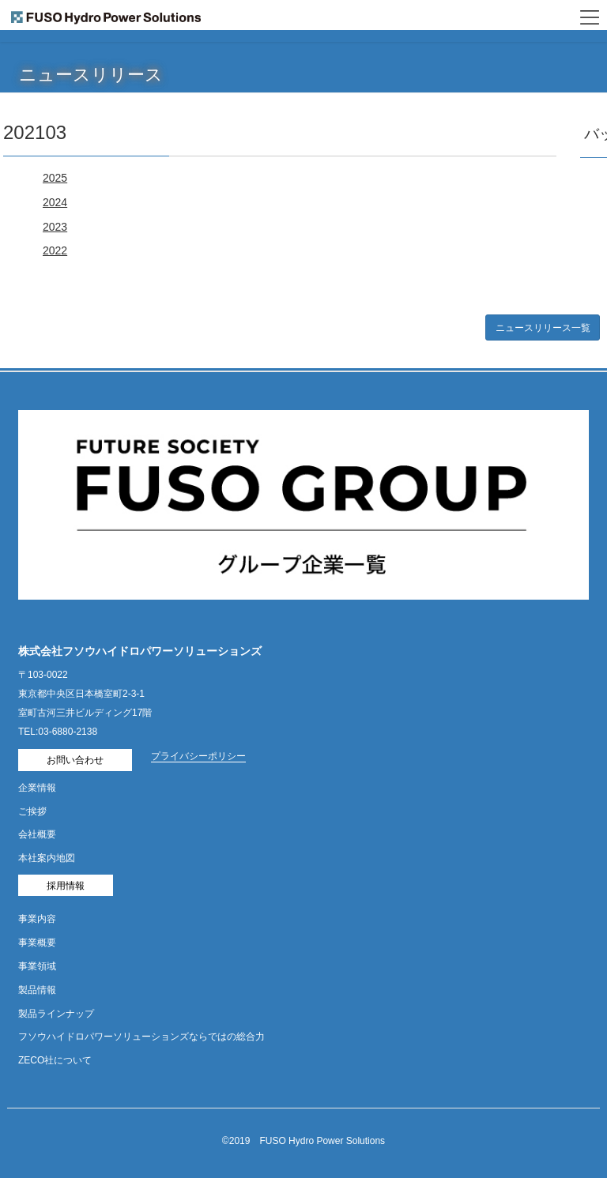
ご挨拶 (32, 811)
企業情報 (37, 787)
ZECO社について (55, 1060)
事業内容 (37, 918)
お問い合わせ (75, 760)
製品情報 (37, 989)
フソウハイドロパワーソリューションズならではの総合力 (141, 1036)
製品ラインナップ (56, 1013)
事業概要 (37, 942)
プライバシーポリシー (198, 756)
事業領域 (37, 966)
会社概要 (37, 834)
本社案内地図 (46, 858)
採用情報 (66, 885)
